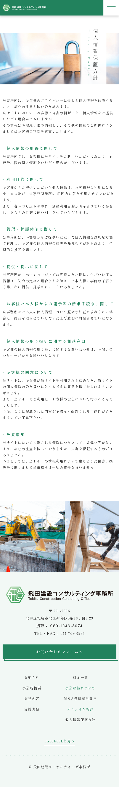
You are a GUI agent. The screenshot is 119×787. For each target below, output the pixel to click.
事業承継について (80, 688)
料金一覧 (80, 677)
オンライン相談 (80, 709)
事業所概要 (31, 688)
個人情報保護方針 (80, 719)
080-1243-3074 (66, 625)
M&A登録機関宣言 (80, 698)
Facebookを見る (59, 741)
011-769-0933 (73, 633)
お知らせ (31, 677)
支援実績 (31, 709)
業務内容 (31, 698)
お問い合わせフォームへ (59, 651)
